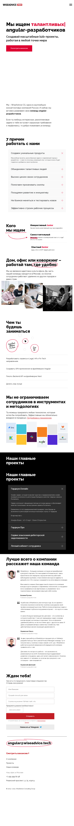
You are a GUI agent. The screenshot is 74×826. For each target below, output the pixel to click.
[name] (30, 689)
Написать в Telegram (29, 727)
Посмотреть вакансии (19, 48)
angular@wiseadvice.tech (29, 743)
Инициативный (41, 225)
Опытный (39, 247)
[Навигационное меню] (70, 5)
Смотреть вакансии (17, 753)
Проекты (10, 763)
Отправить (30, 716)
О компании (11, 759)
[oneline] (30, 695)
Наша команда (12, 767)
